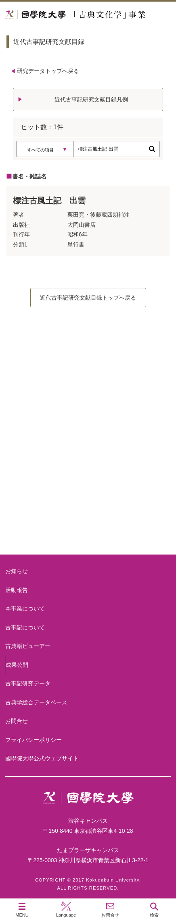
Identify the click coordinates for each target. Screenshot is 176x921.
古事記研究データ (27, 683)
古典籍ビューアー (88, 523)
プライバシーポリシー (33, 740)
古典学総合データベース (36, 702)
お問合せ (16, 721)
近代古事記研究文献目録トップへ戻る (88, 297)
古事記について (88, 459)
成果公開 (17, 665)
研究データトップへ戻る (48, 71)
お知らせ (16, 571)
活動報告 (16, 590)
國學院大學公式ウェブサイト (42, 758)
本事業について (88, 394)
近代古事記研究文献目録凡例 (91, 99)
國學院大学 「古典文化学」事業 (88, 15)
